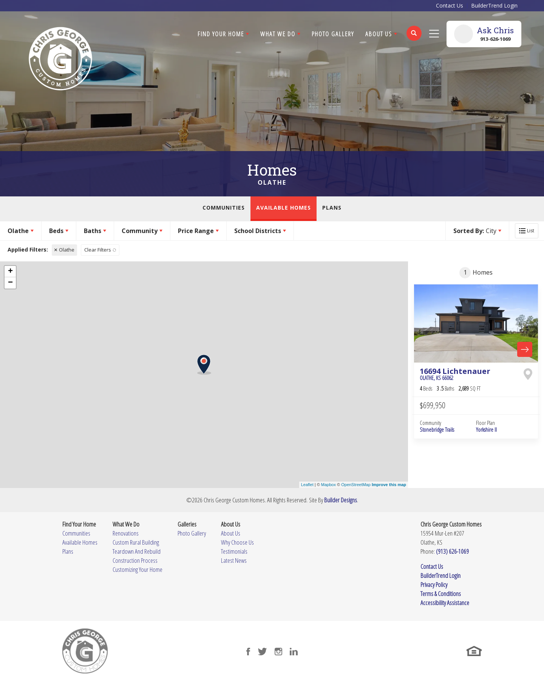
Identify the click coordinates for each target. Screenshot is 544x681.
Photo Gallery (333, 33)
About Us (230, 533)
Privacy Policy (433, 584)
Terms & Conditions (440, 593)
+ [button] (10, 271)
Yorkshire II (486, 429)
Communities (223, 207)
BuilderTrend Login (494, 5)
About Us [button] (378, 33)
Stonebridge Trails (437, 429)
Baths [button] (92, 231)
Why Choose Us (237, 542)
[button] (414, 38)
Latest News (234, 560)
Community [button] (140, 231)
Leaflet (307, 484)
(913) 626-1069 (452, 551)
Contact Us (449, 5)
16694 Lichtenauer (455, 373)
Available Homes (283, 207)
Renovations (126, 533)
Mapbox (328, 484)
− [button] (10, 283)
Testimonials (234, 551)
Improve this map (389, 484)
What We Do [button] (277, 33)
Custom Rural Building (136, 542)
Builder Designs (340, 500)
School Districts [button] (257, 231)
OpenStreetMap (356, 484)
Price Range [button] (196, 231)
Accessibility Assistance (444, 602)
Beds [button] (56, 231)
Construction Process (135, 560)
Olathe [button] (18, 231)
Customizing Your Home (137, 569)
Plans (332, 207)
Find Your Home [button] (221, 33)
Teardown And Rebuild (137, 551)
